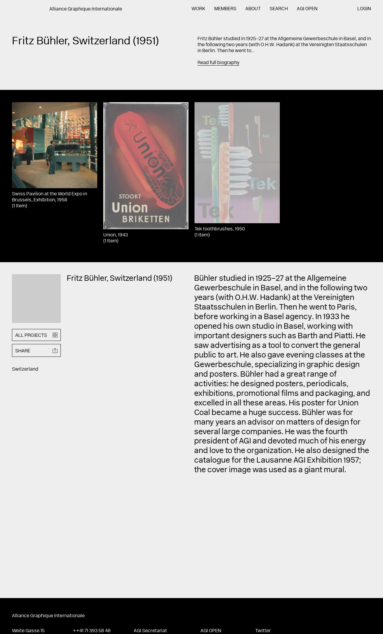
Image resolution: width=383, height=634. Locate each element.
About (253, 9)
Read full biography (218, 63)
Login (364, 9)
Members (225, 9)
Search (279, 9)
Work (198, 9)
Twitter (263, 631)
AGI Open (307, 9)
